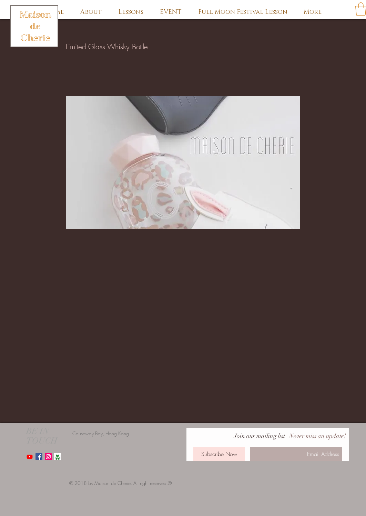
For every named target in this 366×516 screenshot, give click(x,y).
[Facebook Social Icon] (38, 456)
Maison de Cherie (35, 26)
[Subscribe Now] (219, 454)
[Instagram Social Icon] (48, 456)
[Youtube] (29, 456)
